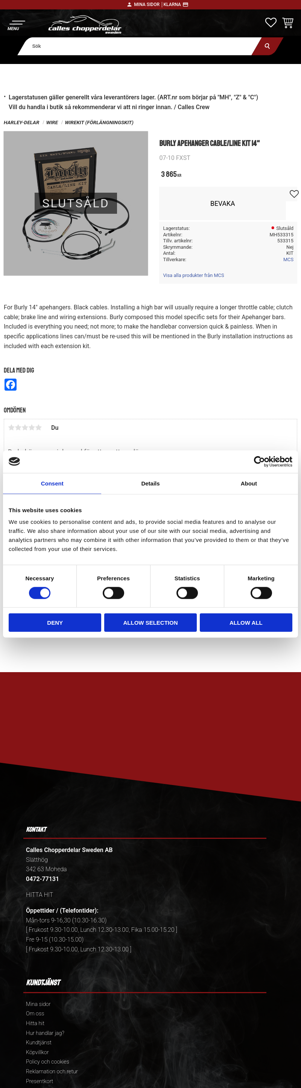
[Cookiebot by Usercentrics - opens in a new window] (259, 461)
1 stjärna (11, 427)
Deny (55, 622)
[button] (16, 24)
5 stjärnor (38, 427)
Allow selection (150, 622)
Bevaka (222, 203)
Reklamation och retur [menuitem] (52, 1071)
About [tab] (249, 483)
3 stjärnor (24, 427)
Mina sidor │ (148, 4)
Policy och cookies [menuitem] (47, 1062)
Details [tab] (150, 483)
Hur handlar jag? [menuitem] (45, 1033)
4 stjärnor (31, 427)
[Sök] (268, 46)
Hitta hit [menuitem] (35, 1023)
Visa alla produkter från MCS (193, 275)
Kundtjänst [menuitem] (39, 1042)
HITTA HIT (39, 894)
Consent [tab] (52, 483)
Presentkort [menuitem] (39, 1081)
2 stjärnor (18, 427)
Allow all (246, 622)
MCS (288, 259)
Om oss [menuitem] (35, 1013)
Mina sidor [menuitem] (38, 1004)
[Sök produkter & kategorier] (140, 46)
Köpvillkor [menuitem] (37, 1052)
